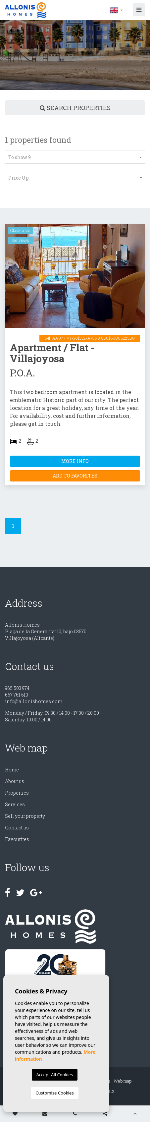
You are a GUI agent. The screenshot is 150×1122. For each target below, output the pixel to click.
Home (12, 769)
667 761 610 (16, 695)
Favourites (17, 839)
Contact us (17, 827)
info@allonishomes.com (33, 701)
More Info (75, 461)
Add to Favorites (75, 476)
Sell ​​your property (25, 816)
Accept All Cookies (54, 1075)
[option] (75, 55)
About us (14, 781)
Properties (17, 793)
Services (15, 804)
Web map (122, 1081)
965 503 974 (17, 688)
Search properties (75, 108)
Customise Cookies (54, 1093)
